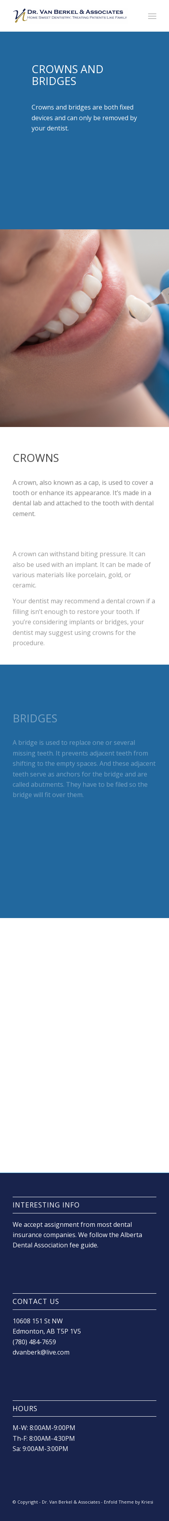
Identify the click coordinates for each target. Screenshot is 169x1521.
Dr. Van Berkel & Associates (71, 1502)
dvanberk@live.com (41, 1352)
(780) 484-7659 (34, 1342)
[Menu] (152, 15)
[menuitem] (152, 15)
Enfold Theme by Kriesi (128, 1502)
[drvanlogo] (70, 16)
